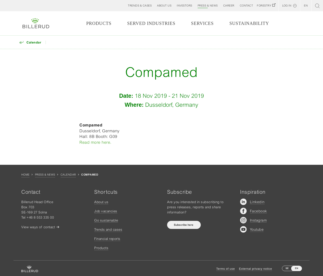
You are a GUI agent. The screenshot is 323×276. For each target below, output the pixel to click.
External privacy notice (255, 268)
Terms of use (225, 268)
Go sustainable (106, 220)
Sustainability (249, 23)
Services (202, 23)
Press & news (45, 174)
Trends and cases (108, 229)
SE (287, 268)
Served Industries (151, 23)
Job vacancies (105, 211)
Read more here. (95, 142)
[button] (164, 5)
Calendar (68, 174)
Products (98, 23)
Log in (286, 5)
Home (25, 174)
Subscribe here (184, 224)
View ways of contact (38, 227)
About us (101, 202)
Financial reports (107, 239)
